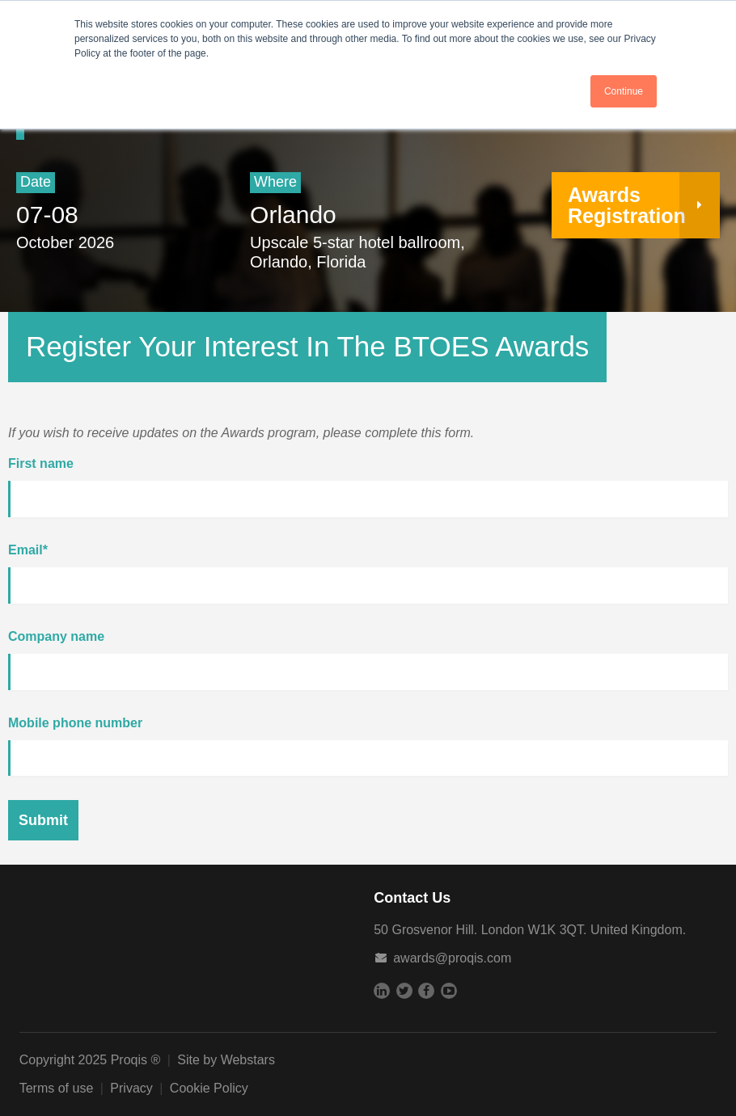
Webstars (248, 1060)
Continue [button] (623, 91)
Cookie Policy (209, 1088)
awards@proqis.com (452, 958)
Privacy (131, 1088)
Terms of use (56, 1088)
